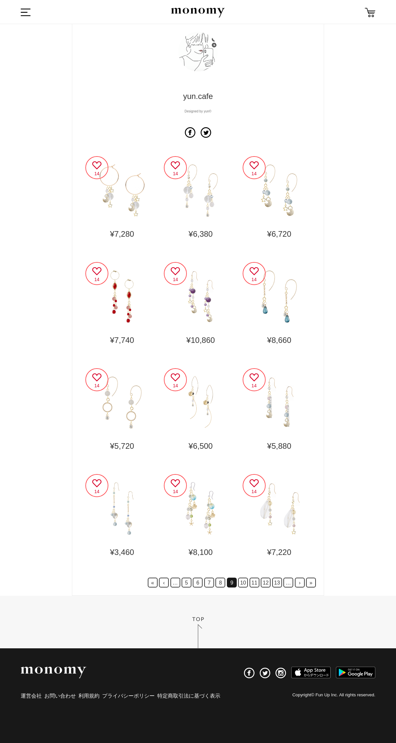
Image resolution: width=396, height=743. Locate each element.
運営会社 (31, 696)
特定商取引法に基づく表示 (188, 696)
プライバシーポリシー (128, 696)
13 (277, 583)
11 (254, 583)
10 (243, 583)
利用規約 (88, 696)
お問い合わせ (60, 696)
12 (266, 583)
